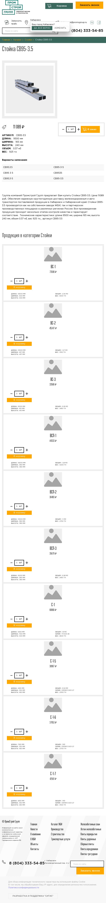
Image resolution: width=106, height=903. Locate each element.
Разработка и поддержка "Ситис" (33, 896)
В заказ (92, 129)
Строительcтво (57, 834)
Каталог (17, 40)
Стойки (28, 40)
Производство (57, 829)
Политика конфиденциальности (23, 888)
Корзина (62, 6)
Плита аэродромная (89, 849)
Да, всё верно (42, 28)
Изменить (60, 28)
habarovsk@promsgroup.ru (74, 22)
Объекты (34, 844)
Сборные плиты (87, 844)
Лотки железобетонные (91, 829)
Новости (34, 829)
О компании (36, 834)
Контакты (35, 849)
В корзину (19, 287)
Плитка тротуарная (89, 854)
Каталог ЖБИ (56, 824)
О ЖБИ (33, 839)
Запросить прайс (16, 22)
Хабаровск (35, 20)
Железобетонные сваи (90, 824)
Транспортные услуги (60, 839)
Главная (6, 40)
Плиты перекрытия (89, 834)
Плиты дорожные (88, 839)
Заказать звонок (89, 5)
